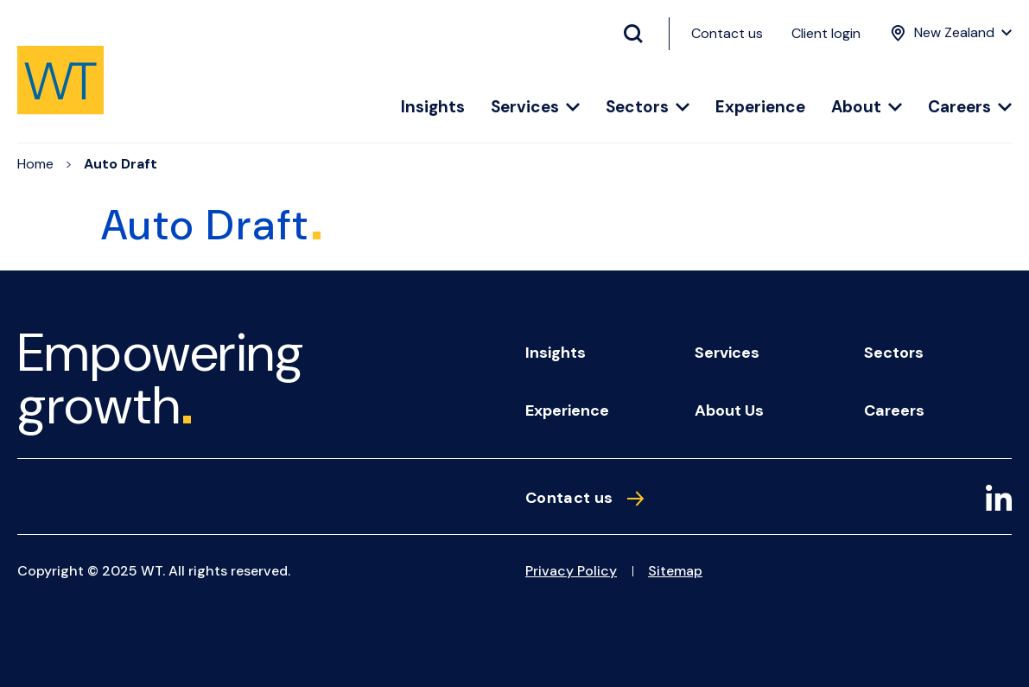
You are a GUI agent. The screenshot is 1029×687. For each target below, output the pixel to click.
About (866, 108)
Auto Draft (120, 164)
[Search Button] (640, 33)
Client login (826, 33)
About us (729, 410)
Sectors (647, 108)
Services (535, 108)
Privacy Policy (571, 571)
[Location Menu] (949, 33)
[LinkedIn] (999, 501)
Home (35, 164)
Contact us (727, 33)
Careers (970, 108)
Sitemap (675, 571)
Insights (433, 108)
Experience (760, 108)
